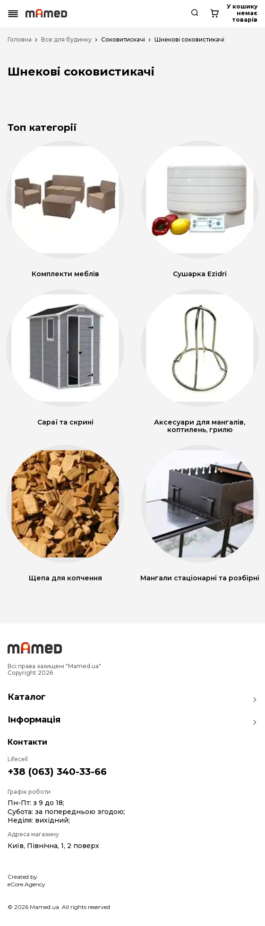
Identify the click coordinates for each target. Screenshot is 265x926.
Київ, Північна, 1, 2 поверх (53, 845)
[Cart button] (249, 14)
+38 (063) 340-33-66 (57, 771)
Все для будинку (66, 39)
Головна (20, 39)
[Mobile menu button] (13, 13)
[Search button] (225, 13)
